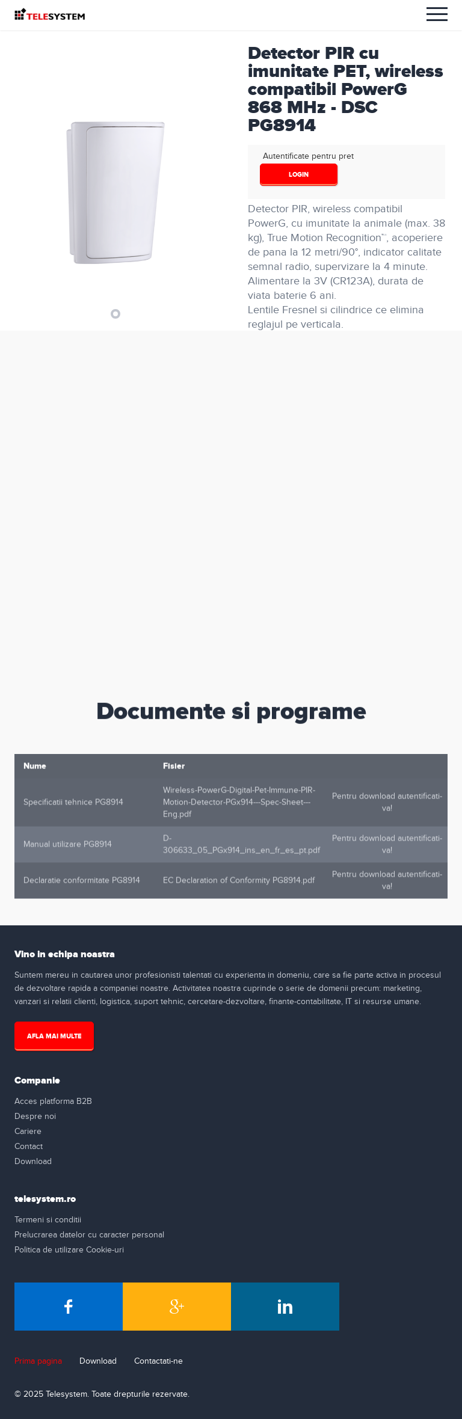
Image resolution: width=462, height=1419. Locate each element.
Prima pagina (38, 1361)
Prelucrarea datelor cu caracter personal (89, 1235)
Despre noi (35, 1116)
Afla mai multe (54, 1036)
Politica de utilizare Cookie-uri (69, 1250)
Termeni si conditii (47, 1220)
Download (33, 1161)
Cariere (28, 1131)
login (299, 175)
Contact (28, 1146)
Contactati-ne (158, 1361)
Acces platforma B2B (53, 1101)
